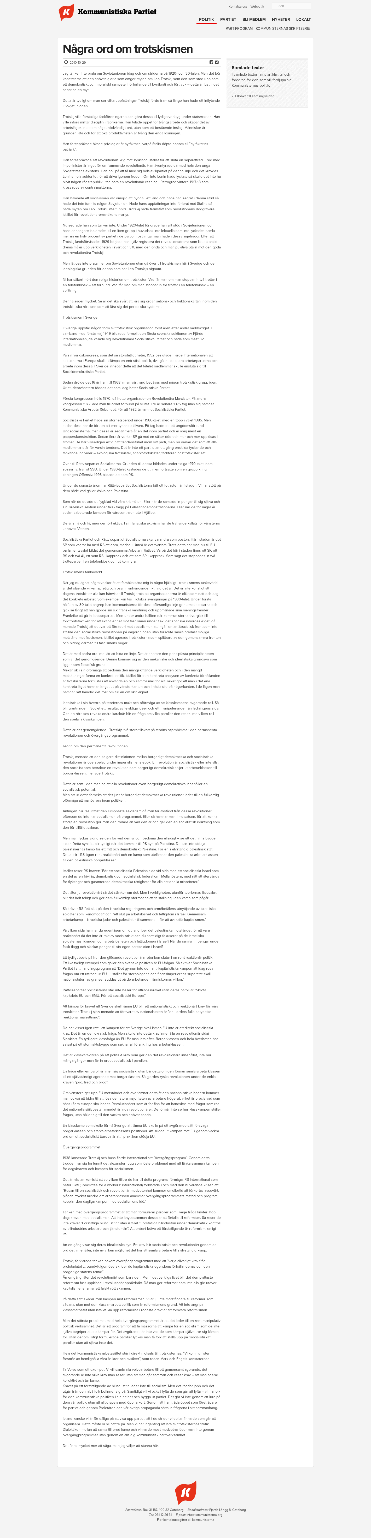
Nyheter (281, 19)
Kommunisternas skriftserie (283, 28)
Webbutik (257, 6)
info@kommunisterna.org (204, 1515)
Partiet (228, 19)
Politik (206, 19)
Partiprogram (239, 28)
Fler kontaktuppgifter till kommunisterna (185, 1520)
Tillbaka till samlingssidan (254, 96)
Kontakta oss (238, 6)
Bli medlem (254, 19)
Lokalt (303, 19)
